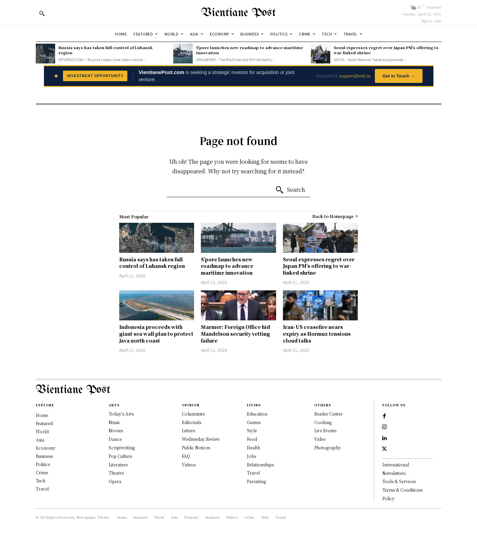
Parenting (256, 481)
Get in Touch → (398, 75)
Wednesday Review (201, 439)
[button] (42, 13)
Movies (116, 430)
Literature (118, 464)
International (395, 464)
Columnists (193, 414)
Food (252, 439)
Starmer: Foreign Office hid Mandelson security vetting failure (235, 333)
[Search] (290, 190)
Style (252, 430)
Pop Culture (120, 456)
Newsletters (394, 473)
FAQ (186, 456)
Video (320, 439)
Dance (115, 439)
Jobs (251, 456)
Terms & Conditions (402, 490)
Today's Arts (121, 414)
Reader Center (328, 414)
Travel (253, 473)
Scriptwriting (122, 447)
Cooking (323, 422)
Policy (388, 498)
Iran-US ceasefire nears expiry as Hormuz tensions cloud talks (317, 333)
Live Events (325, 430)
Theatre (116, 473)
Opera (115, 481)
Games (253, 422)
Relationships (260, 464)
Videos (188, 464)
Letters (188, 430)
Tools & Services (399, 481)
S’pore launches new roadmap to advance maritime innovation (249, 50)
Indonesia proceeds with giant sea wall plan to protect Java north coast (156, 333)
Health (253, 447)
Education (257, 414)
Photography (327, 447)
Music (115, 422)
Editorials (191, 422)
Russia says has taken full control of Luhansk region (106, 50)
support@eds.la (354, 75)
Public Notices (196, 447)
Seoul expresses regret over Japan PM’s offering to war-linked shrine (386, 50)
